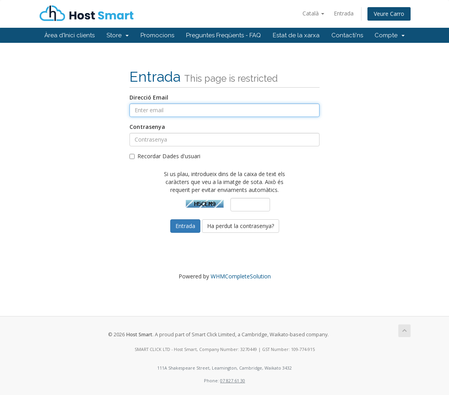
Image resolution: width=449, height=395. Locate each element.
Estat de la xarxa (296, 35)
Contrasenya (147, 126)
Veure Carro (389, 13)
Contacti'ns (347, 35)
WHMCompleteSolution (241, 276)
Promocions (157, 35)
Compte (390, 35)
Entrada (344, 13)
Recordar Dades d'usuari (164, 156)
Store (118, 35)
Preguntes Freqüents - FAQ (223, 35)
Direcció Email (148, 97)
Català (313, 13)
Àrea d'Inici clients (69, 35)
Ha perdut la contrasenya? (240, 226)
